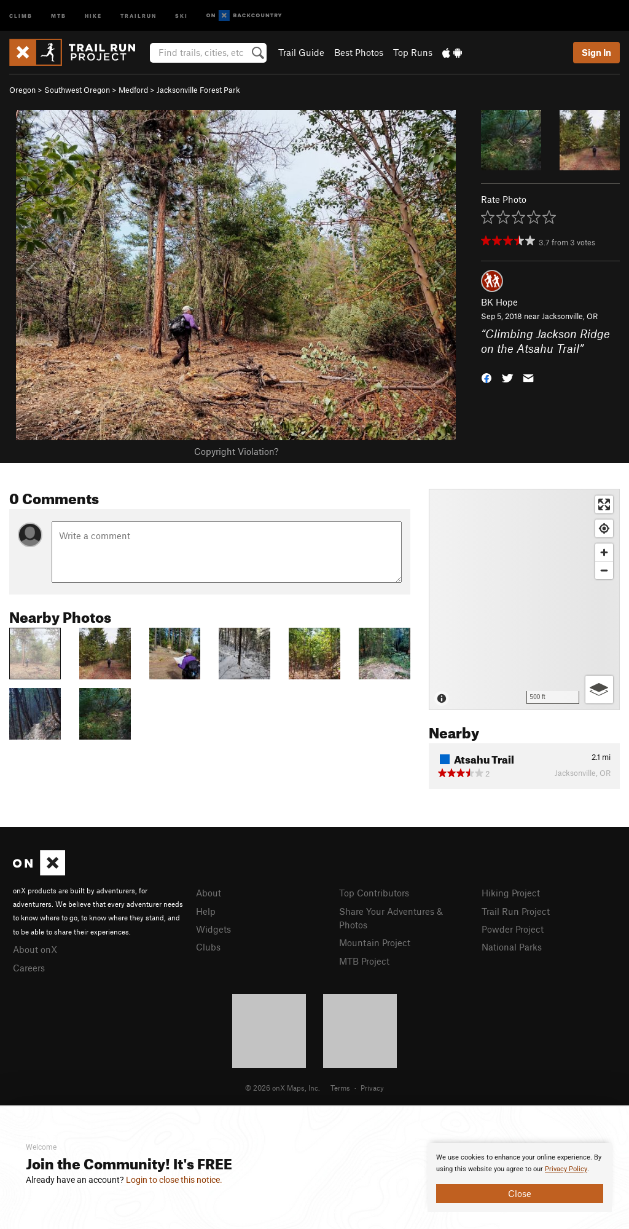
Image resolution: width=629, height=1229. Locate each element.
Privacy (372, 1087)
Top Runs (412, 52)
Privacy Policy (566, 1169)
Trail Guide (301, 52)
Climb (21, 15)
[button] (486, 377)
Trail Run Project (516, 911)
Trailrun (138, 15)
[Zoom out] (604, 570)
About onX (35, 949)
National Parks (512, 946)
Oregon (22, 90)
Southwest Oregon (77, 90)
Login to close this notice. (174, 1180)
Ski (181, 15)
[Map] (524, 599)
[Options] (599, 689)
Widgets (213, 929)
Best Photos (358, 52)
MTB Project (364, 960)
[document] (519, 1177)
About (208, 892)
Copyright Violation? (236, 451)
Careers (29, 967)
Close (519, 1193)
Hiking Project (511, 892)
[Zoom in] (604, 552)
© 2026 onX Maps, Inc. (282, 1087)
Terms (340, 1087)
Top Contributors (374, 892)
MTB (58, 15)
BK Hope (499, 301)
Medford (133, 90)
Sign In (596, 52)
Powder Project (513, 929)
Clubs (208, 946)
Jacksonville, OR (570, 316)
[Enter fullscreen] (604, 504)
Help (206, 911)
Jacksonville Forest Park (198, 90)
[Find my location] (604, 528)
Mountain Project (374, 942)
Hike (93, 15)
